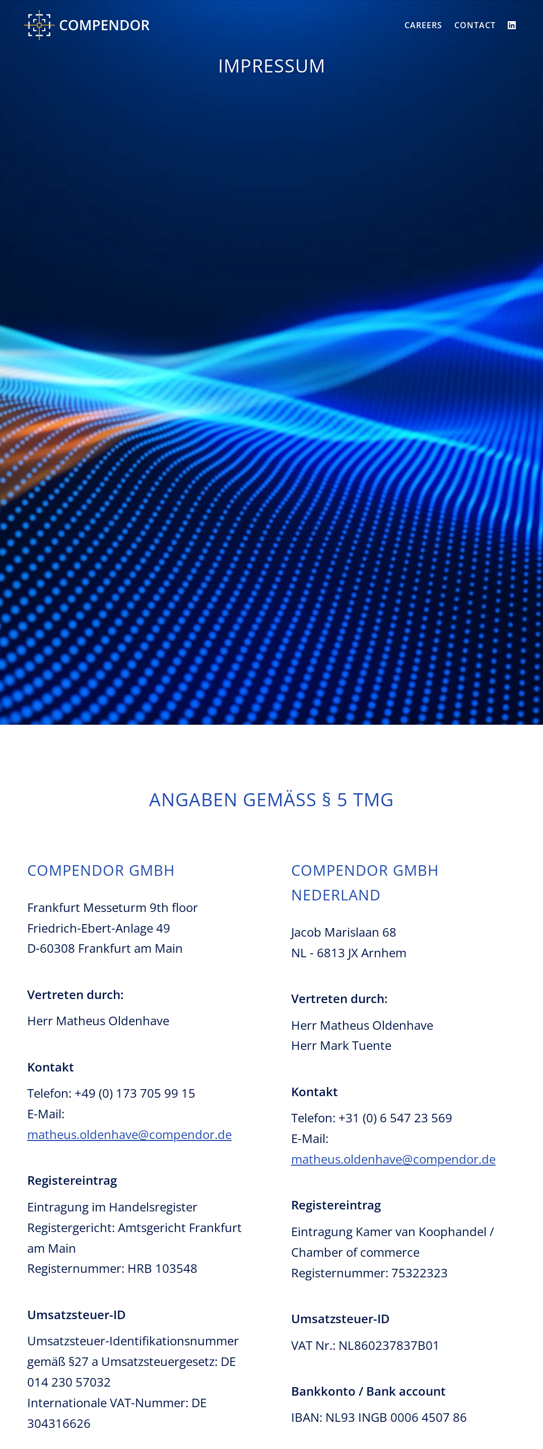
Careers (423, 25)
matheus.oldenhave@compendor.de (129, 1134)
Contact (475, 25)
